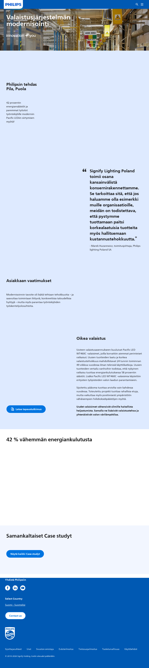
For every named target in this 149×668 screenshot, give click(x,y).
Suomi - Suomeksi (15, 605)
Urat (29, 649)
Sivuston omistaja (45, 649)
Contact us (15, 615)
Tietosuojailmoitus (88, 649)
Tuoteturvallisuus (110, 649)
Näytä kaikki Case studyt (25, 554)
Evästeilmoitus (66, 649)
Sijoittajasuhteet (13, 649)
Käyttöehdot (131, 649)
